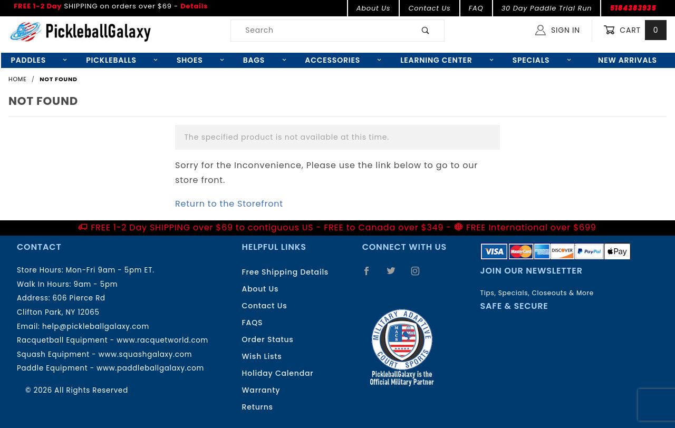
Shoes (200, 60)
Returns (257, 407)
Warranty (261, 390)
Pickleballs (122, 60)
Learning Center (447, 60)
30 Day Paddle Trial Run (547, 8)
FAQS (252, 322)
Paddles (39, 60)
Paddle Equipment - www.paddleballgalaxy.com (110, 368)
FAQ (476, 8)
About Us (373, 8)
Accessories (343, 60)
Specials (542, 60)
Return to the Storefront (229, 204)
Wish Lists (262, 356)
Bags (264, 60)
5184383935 (633, 8)
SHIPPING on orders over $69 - (111, 6)
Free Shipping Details (285, 272)
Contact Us (429, 8)
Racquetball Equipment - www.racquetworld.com (112, 340)
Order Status (268, 339)
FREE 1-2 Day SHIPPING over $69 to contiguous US (202, 227)
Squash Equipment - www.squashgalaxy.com (104, 354)
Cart (635, 30)
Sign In (557, 30)
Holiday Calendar (278, 373)
